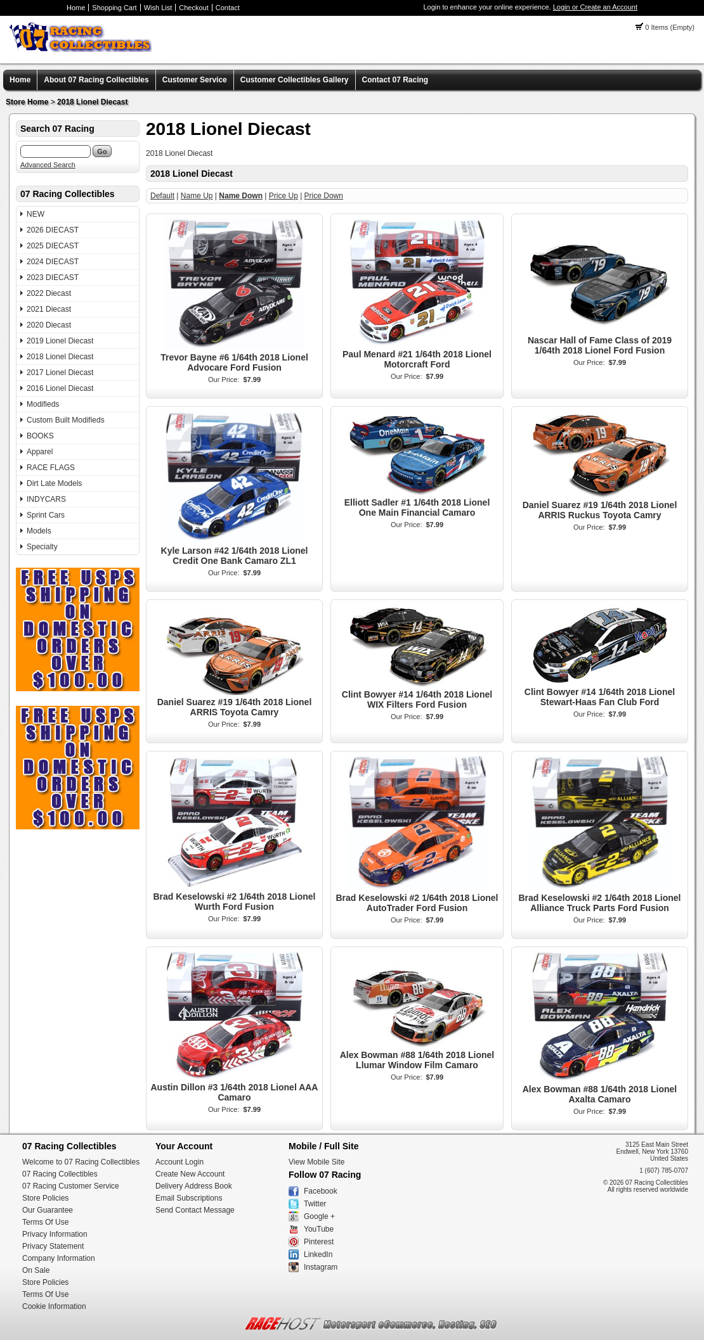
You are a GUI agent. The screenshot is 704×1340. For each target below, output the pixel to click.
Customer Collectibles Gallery (294, 79)
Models (39, 530)
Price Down (323, 195)
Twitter (315, 1203)
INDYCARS (46, 499)
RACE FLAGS (51, 467)
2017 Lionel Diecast (60, 372)
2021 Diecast (49, 309)
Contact (228, 7)
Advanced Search (47, 165)
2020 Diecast (49, 325)
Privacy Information (55, 1234)
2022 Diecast (49, 293)
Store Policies (45, 1198)
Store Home (27, 102)
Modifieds (43, 404)
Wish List (158, 7)
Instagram (320, 1267)
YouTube (319, 1229)
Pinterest (319, 1241)
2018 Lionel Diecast (92, 102)
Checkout (193, 7)
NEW (35, 214)
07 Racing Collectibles (60, 1174)
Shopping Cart (114, 7)
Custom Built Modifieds (66, 420)
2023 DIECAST (53, 277)
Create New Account (190, 1174)
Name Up (197, 195)
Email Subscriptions (188, 1198)
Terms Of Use (45, 1222)
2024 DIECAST (53, 261)
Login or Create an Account (595, 7)
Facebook (320, 1191)
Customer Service (194, 79)
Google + (319, 1216)
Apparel (40, 451)
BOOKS (40, 435)
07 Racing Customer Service (70, 1186)
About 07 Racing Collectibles (96, 79)
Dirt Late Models (54, 483)
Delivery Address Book (193, 1186)
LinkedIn (318, 1254)
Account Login (179, 1162)
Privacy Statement (53, 1246)
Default (162, 195)
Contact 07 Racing (395, 79)
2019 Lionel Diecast (60, 340)
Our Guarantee (47, 1210)
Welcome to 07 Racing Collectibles (81, 1162)
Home (76, 7)
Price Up (283, 195)
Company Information (58, 1258)
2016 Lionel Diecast (60, 388)
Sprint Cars (46, 515)
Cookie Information (54, 1306)
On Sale (35, 1270)
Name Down (241, 195)
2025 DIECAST (53, 245)
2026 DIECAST (53, 230)
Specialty (42, 546)
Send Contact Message (195, 1210)
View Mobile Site (317, 1162)
